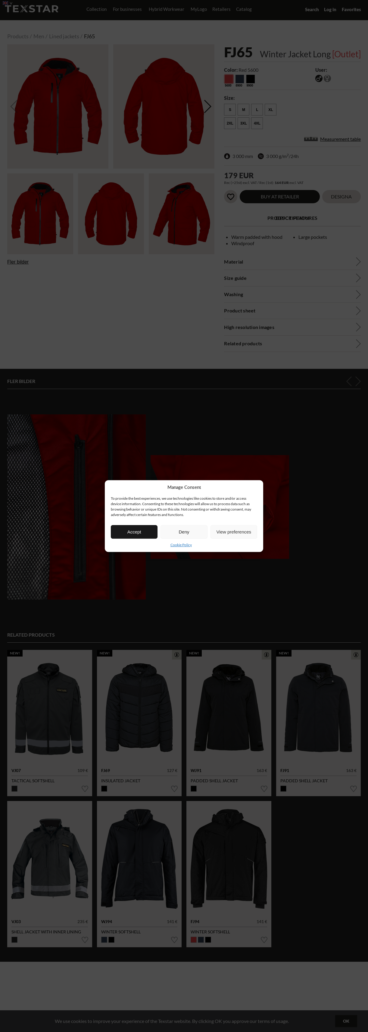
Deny (184, 531)
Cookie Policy (181, 545)
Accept (134, 531)
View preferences (234, 531)
